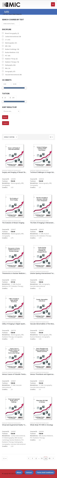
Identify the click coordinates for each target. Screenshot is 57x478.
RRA (7, 68)
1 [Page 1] (32, 458)
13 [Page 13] (49, 458)
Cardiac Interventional (13, 36)
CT (7, 40)
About (19, 472)
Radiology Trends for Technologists (11, 170)
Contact (29, 472)
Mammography (11, 43)
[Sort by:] (10, 137)
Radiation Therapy (12, 62)
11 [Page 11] (42, 458)
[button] (53, 4)
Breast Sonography (12, 33)
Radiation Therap (11, 59)
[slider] (2, 88)
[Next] (53, 458)
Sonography (10, 71)
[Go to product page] (14, 155)
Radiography (10, 65)
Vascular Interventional (13, 75)
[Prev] (28, 458)
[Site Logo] (11, 4)
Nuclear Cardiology (12, 49)
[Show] (51, 137)
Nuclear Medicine (12, 52)
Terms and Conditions (45, 472)
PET (7, 55)
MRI (8, 46)
